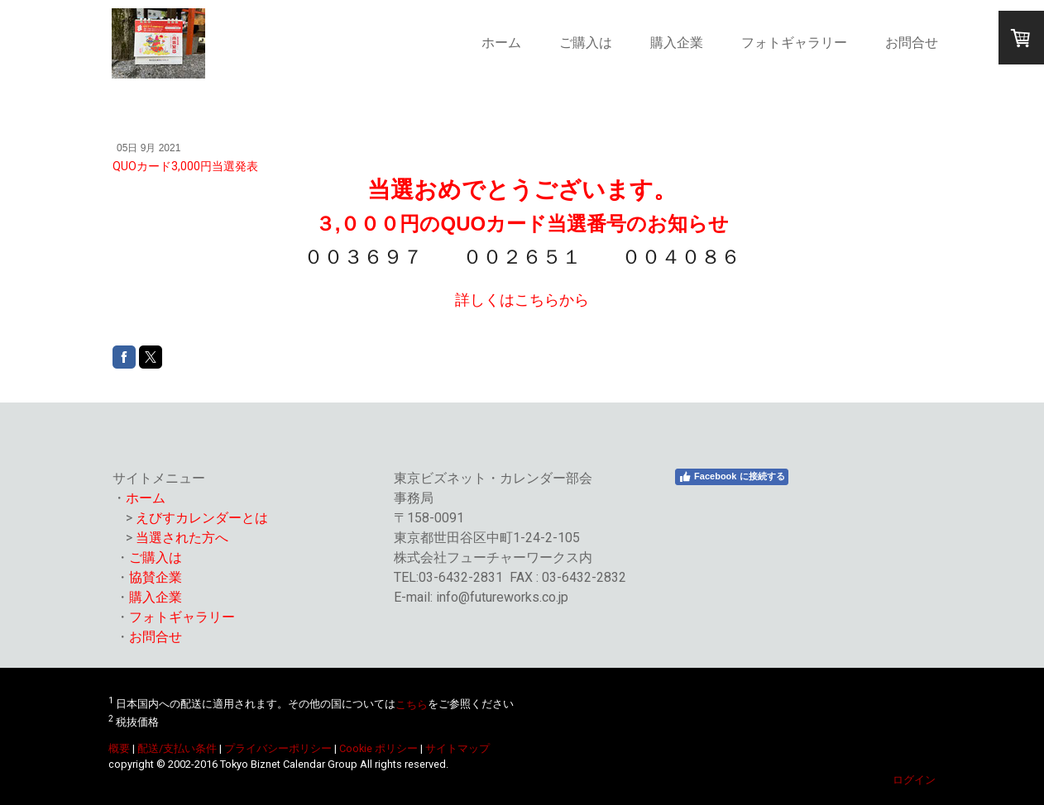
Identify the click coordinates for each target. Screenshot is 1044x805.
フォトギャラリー (794, 42)
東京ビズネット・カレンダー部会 (493, 478)
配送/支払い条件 (177, 748)
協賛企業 (155, 577)
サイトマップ (457, 748)
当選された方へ (182, 537)
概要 (119, 748)
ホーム (501, 42)
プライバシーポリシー (278, 748)
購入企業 (676, 42)
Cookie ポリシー (378, 748)
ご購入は (585, 42)
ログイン (914, 780)
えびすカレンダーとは (202, 518)
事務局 (413, 498)
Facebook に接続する (731, 476)
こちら (411, 704)
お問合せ (911, 42)
